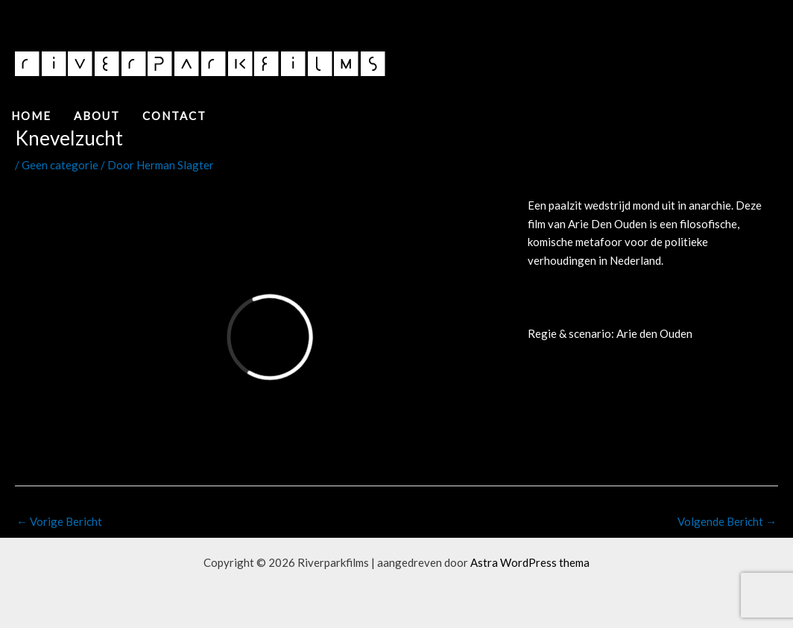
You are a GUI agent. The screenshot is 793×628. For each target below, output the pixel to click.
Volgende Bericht (727, 521)
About (97, 115)
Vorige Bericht (59, 521)
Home (31, 115)
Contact (174, 115)
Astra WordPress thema (530, 562)
